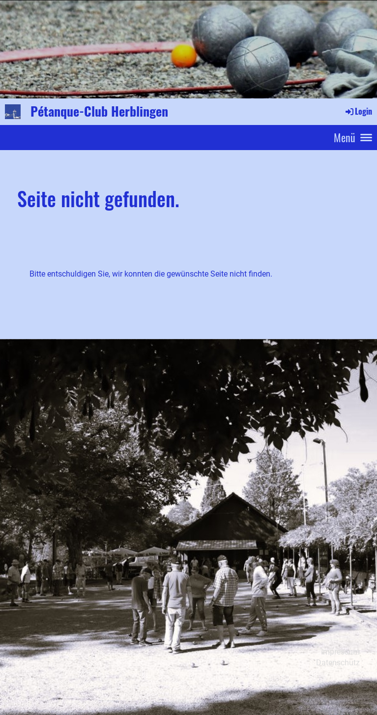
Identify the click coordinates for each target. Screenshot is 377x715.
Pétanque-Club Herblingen (99, 111)
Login (358, 111)
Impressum (340, 651)
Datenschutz (338, 662)
